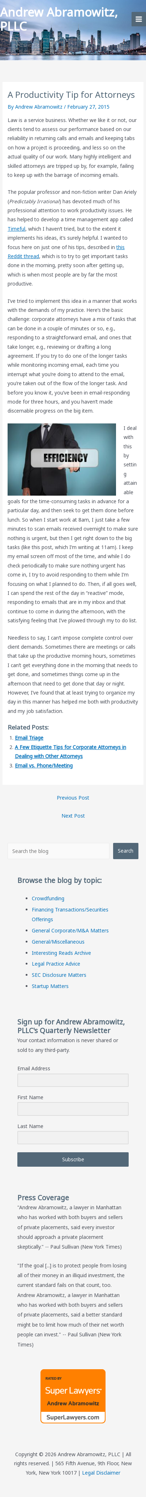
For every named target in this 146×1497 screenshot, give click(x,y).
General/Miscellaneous (58, 941)
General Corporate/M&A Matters (70, 930)
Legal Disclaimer (101, 1472)
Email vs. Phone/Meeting (44, 765)
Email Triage (29, 737)
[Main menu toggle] (139, 19)
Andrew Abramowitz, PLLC (59, 19)
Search (125, 850)
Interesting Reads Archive (61, 952)
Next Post (73, 815)
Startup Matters (50, 986)
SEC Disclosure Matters (59, 974)
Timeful (16, 228)
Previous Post (73, 797)
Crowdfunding (48, 898)
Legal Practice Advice (56, 963)
